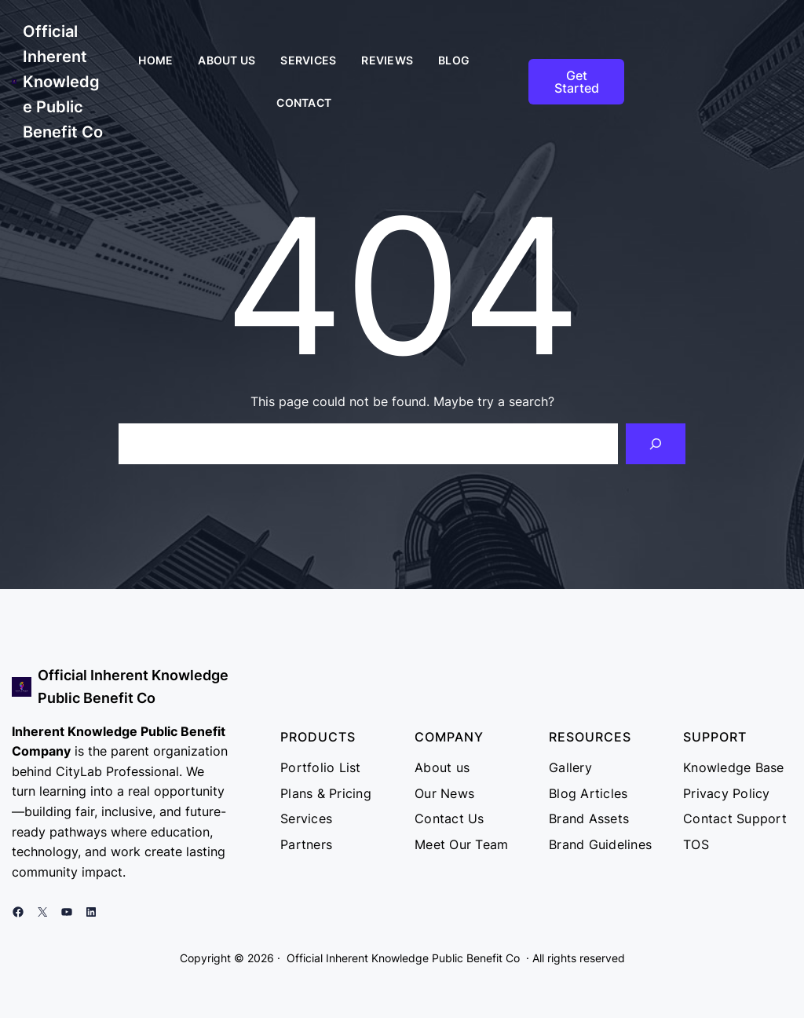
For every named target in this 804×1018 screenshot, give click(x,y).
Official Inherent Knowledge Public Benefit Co (63, 81)
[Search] (655, 443)
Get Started (576, 82)
